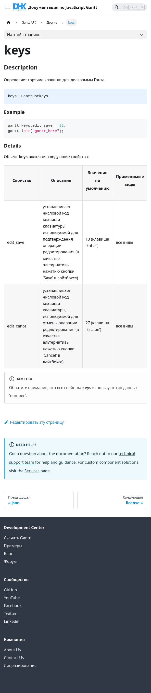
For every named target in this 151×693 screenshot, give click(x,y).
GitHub (10, 590)
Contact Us (14, 657)
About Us (12, 649)
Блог (8, 553)
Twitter (10, 613)
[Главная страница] (8, 22)
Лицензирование (20, 665)
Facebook (13, 605)
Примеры (13, 545)
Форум (10, 561)
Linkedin (12, 621)
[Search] (129, 7)
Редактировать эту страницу (34, 422)
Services (32, 471)
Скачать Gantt (17, 538)
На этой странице (23, 34)
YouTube (12, 597)
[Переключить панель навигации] (7, 7)
